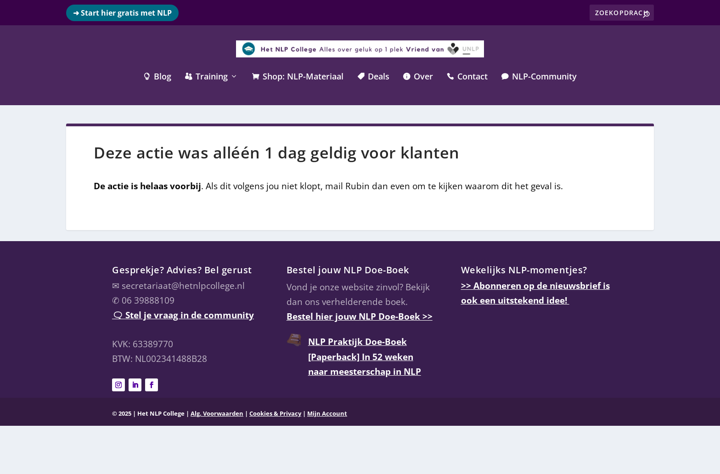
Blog (157, 77)
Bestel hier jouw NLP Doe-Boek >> (360, 316)
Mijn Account (327, 413)
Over (418, 77)
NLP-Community (539, 77)
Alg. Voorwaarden (217, 413)
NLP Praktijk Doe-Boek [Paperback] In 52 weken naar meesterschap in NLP (364, 357)
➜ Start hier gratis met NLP (122, 13)
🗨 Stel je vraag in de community (183, 315)
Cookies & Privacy (275, 413)
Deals (373, 77)
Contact (467, 77)
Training (206, 77)
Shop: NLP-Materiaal (297, 77)
